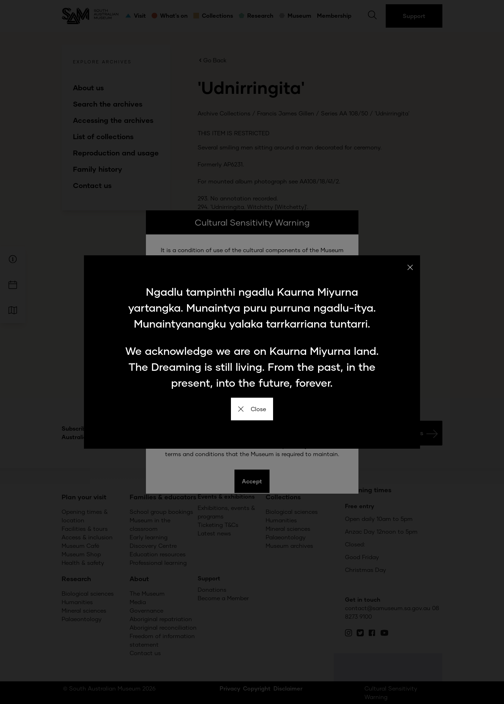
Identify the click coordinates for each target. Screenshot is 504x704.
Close (252, 408)
